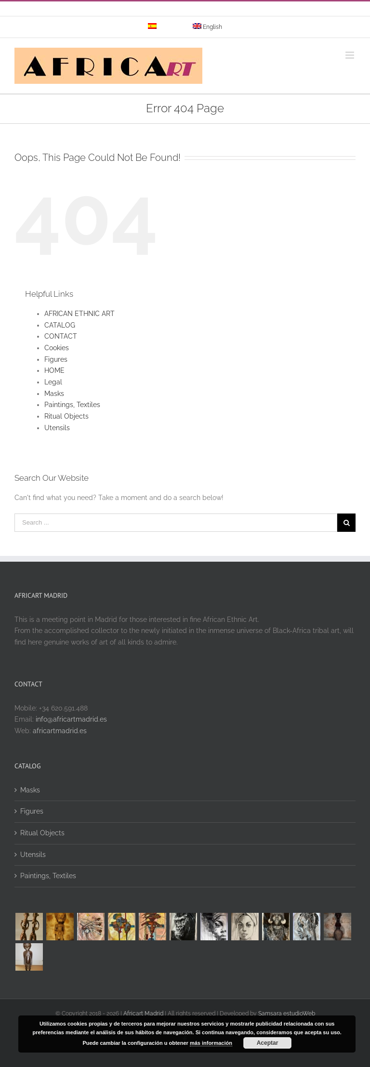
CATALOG (59, 325)
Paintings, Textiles (72, 404)
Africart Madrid (143, 1013)
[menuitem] (164, 27)
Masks (54, 393)
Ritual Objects (66, 416)
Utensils (57, 428)
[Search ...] (175, 523)
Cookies (56, 348)
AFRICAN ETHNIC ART (79, 313)
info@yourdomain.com (226, 11)
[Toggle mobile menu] (350, 55)
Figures (55, 359)
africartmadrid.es (60, 731)
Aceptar (267, 1043)
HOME (54, 370)
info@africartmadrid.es (71, 719)
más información (211, 1043)
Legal (53, 382)
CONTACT (60, 336)
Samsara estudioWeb (286, 1013)
